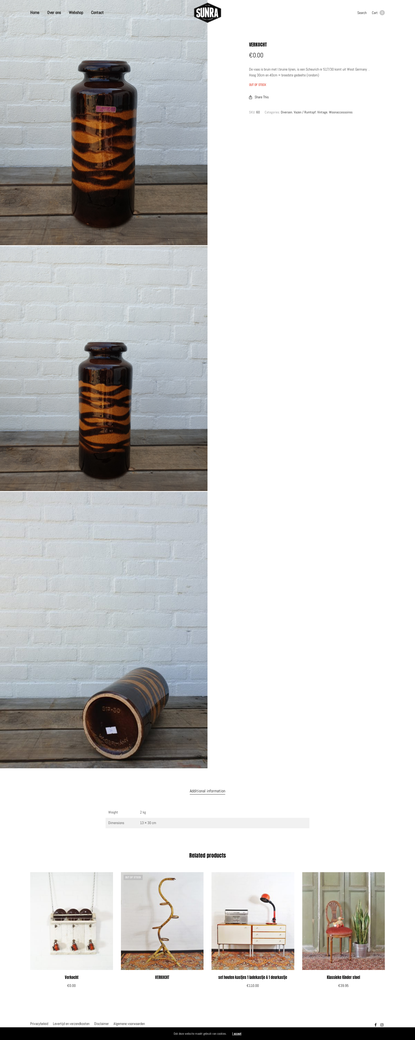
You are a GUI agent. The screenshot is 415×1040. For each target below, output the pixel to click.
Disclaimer (101, 1023)
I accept (236, 1034)
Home (34, 12)
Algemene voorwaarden (129, 1023)
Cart (378, 12)
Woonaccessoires (341, 112)
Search (362, 12)
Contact (97, 12)
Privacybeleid (39, 1023)
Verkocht (71, 977)
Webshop (76, 12)
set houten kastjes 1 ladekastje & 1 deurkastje (252, 977)
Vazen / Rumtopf (305, 112)
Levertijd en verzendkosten (71, 1023)
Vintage (322, 112)
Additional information (207, 791)
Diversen (286, 112)
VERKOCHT (162, 977)
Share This (259, 97)
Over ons (54, 12)
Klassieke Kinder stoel (343, 977)
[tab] (207, 791)
